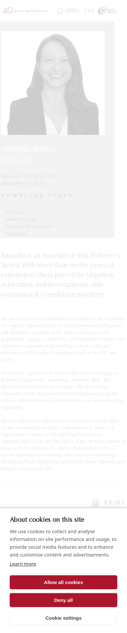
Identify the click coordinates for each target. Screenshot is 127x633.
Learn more (23, 563)
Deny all (63, 600)
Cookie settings (63, 618)
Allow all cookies (63, 582)
